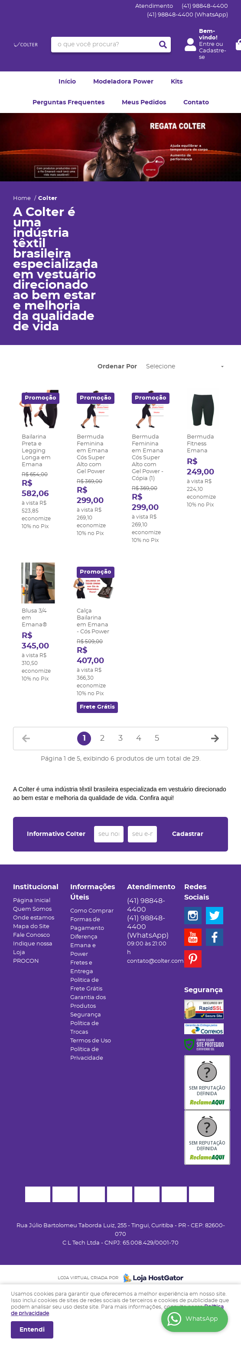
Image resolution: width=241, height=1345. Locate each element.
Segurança (85, 1015)
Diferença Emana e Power (84, 945)
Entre (207, 44)
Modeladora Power (123, 82)
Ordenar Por (117, 367)
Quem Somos (32, 909)
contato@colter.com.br (159, 961)
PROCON (26, 961)
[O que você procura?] (163, 44)
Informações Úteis (92, 892)
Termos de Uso (90, 1041)
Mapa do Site (31, 926)
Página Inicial (31, 900)
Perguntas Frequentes (68, 103)
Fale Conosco (31, 935)
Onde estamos (33, 918)
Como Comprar (92, 911)
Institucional (35, 887)
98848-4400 (205, 6)
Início (67, 82)
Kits (176, 82)
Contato (196, 103)
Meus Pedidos (144, 103)
